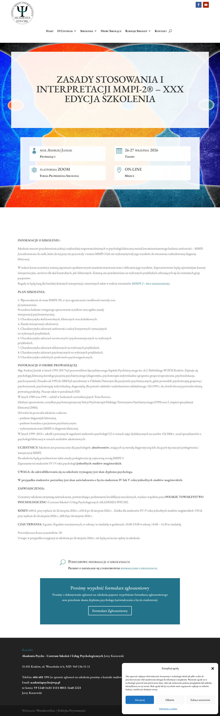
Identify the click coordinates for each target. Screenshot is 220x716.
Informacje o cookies (168, 708)
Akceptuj (140, 700)
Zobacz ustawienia (200, 700)
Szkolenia (86, 31)
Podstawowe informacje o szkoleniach (99, 561)
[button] (213, 668)
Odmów (169, 700)
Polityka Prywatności (71, 711)
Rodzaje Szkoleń (136, 31)
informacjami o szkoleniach (139, 568)
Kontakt (161, 31)
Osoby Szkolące (111, 31)
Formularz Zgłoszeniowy (110, 610)
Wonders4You (45, 711)
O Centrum (65, 31)
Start (49, 31)
